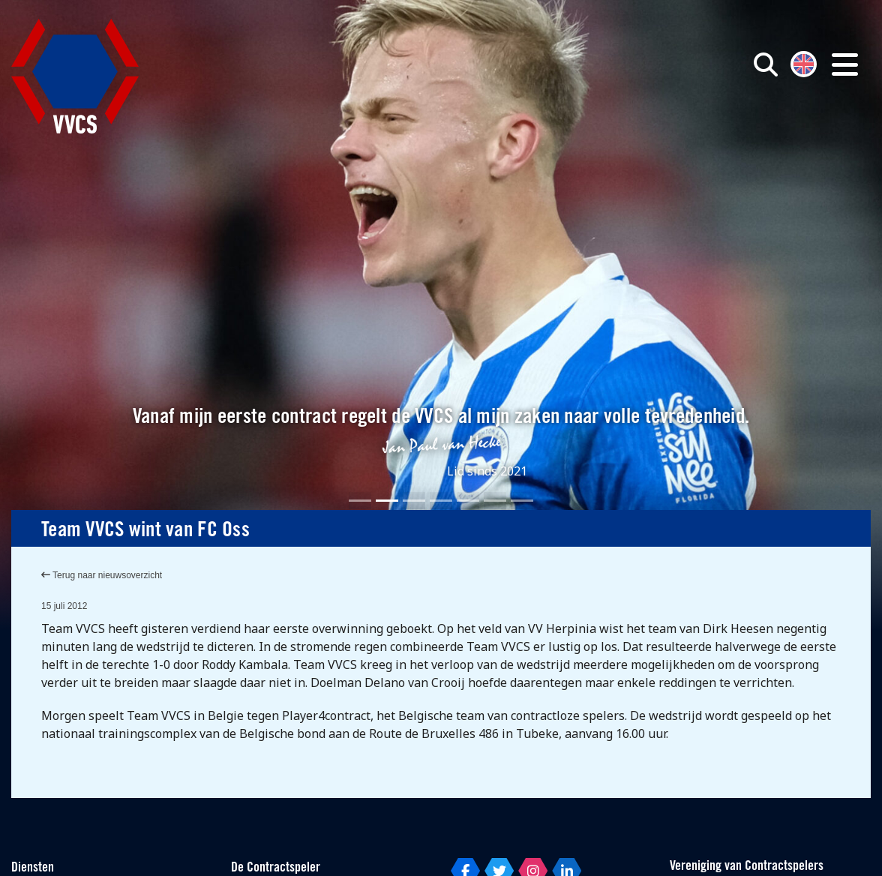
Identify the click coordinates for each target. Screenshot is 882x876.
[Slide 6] (495, 500)
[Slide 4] (441, 500)
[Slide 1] (360, 500)
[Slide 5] (468, 500)
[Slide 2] (387, 500)
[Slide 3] (414, 500)
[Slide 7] (522, 500)
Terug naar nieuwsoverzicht (101, 575)
